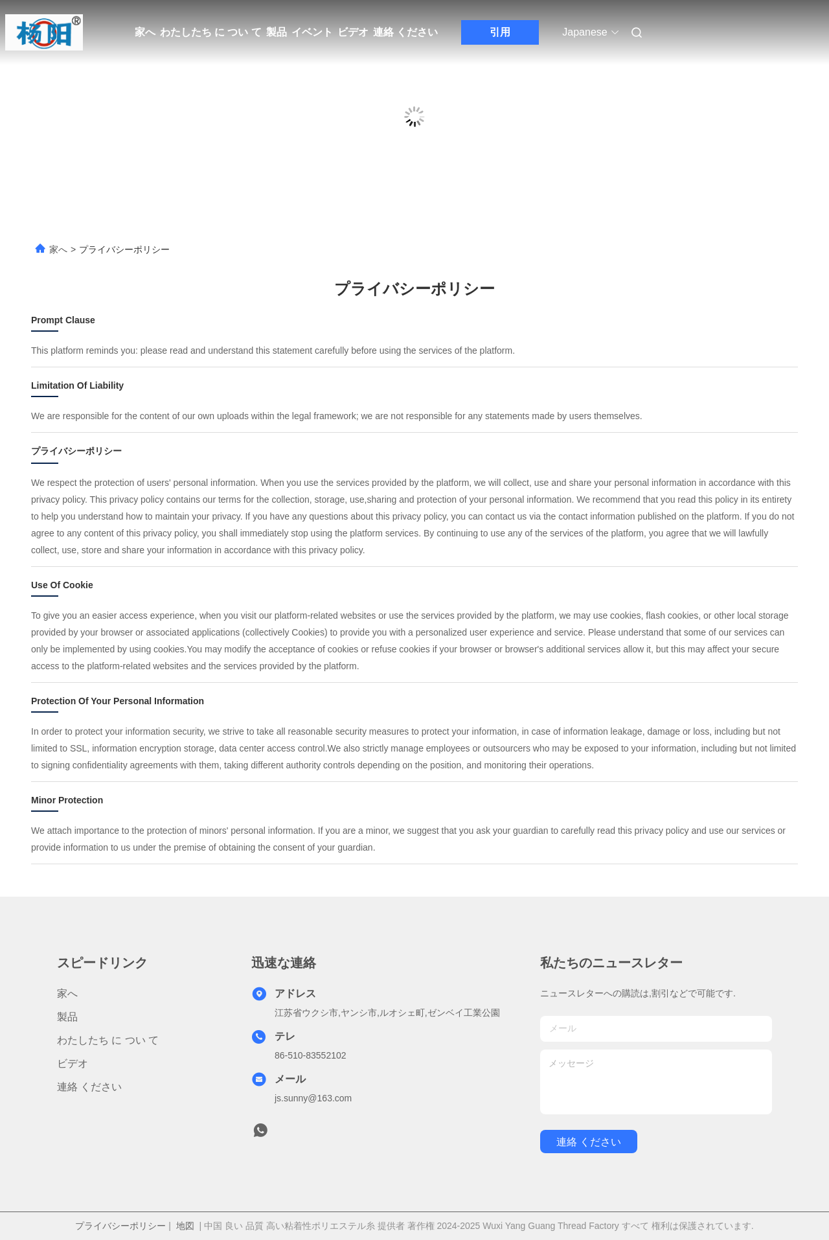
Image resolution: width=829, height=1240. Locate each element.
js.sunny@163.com (313, 1098)
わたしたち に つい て (211, 32)
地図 (185, 1226)
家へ (145, 32)
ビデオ (353, 32)
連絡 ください (405, 32)
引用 (500, 32)
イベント (312, 32)
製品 (276, 32)
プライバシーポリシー (120, 1226)
